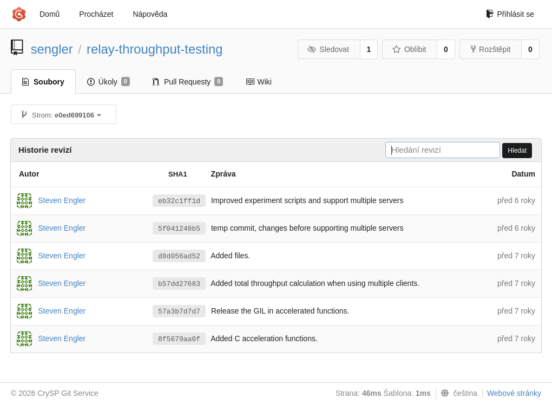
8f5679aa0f (179, 339)
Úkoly (108, 82)
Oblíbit (409, 49)
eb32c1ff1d (179, 201)
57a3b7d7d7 (179, 312)
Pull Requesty (188, 82)
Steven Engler (62, 200)
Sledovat (328, 49)
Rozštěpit (490, 49)
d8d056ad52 (179, 256)
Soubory (43, 81)
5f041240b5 (179, 229)
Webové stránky (514, 393)
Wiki (258, 81)
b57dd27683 (179, 284)
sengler (52, 49)
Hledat (517, 150)
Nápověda (150, 14)
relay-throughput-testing (154, 49)
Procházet (96, 14)
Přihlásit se (510, 14)
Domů (50, 14)
